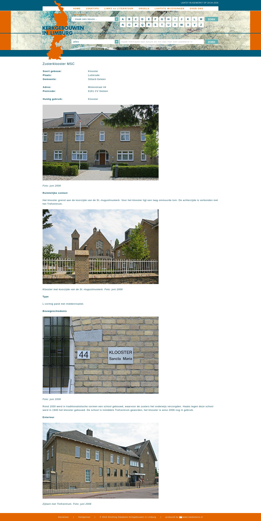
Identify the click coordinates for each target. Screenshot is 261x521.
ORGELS (144, 8)
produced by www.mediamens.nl (184, 517)
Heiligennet (84, 517)
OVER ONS (196, 8)
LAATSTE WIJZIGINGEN (170, 8)
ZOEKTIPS (92, 8)
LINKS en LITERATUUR (118, 8)
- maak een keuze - (85, 19)
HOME (77, 8)
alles (76, 41)
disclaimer (63, 517)
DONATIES (79, 15)
